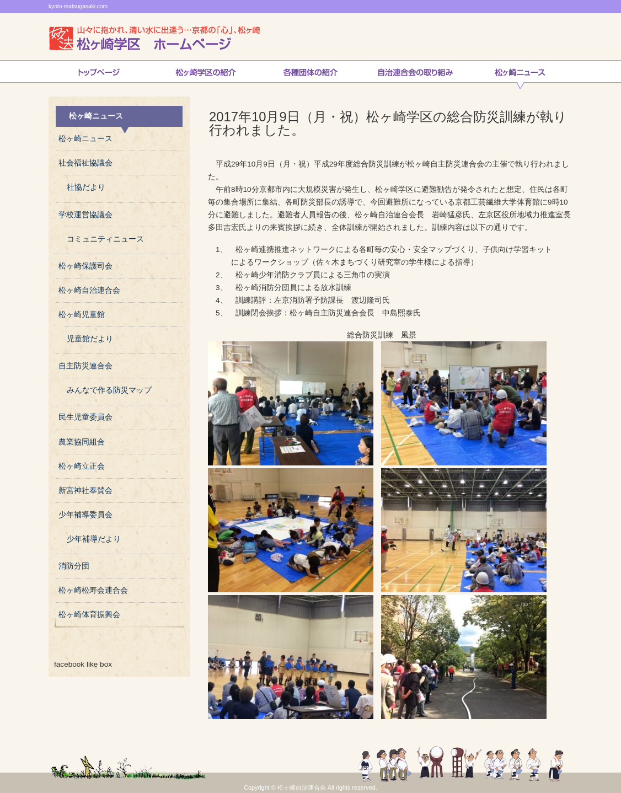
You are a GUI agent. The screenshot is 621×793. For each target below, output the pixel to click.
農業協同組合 (81, 442)
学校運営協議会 (85, 215)
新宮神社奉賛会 (85, 490)
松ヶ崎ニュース (520, 74)
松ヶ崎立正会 (81, 466)
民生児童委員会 (85, 417)
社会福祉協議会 (85, 163)
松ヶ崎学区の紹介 (205, 74)
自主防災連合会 (85, 366)
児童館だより (90, 339)
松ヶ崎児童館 (81, 314)
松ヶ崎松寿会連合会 (93, 590)
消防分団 (73, 566)
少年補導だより (94, 539)
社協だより (86, 187)
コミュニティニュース (105, 239)
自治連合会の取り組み (415, 74)
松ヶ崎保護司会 (85, 266)
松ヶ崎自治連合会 (89, 290)
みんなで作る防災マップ (109, 390)
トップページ (98, 74)
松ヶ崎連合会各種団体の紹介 (310, 74)
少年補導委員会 (85, 515)
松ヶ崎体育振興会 (89, 614)
